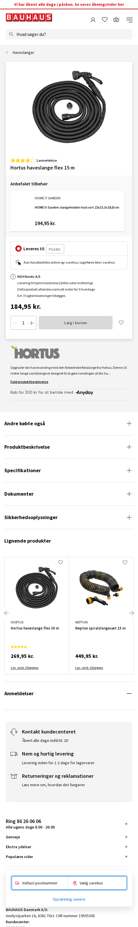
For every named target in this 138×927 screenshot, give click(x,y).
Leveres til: (34, 248)
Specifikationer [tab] (22, 470)
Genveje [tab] (13, 837)
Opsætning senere (69, 899)
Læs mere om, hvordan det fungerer (53, 784)
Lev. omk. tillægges (24, 667)
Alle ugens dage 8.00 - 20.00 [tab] (30, 824)
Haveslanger (23, 52)
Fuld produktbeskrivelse (29, 381)
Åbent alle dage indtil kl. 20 (45, 740)
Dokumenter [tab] (19, 493)
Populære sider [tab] (19, 856)
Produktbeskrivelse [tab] (27, 447)
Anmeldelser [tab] (19, 693)
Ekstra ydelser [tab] (18, 846)
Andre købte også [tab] (24, 423)
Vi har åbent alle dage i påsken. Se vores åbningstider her (69, 4)
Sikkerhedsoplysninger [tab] (31, 517)
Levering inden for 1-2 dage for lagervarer (58, 762)
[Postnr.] (55, 249)
